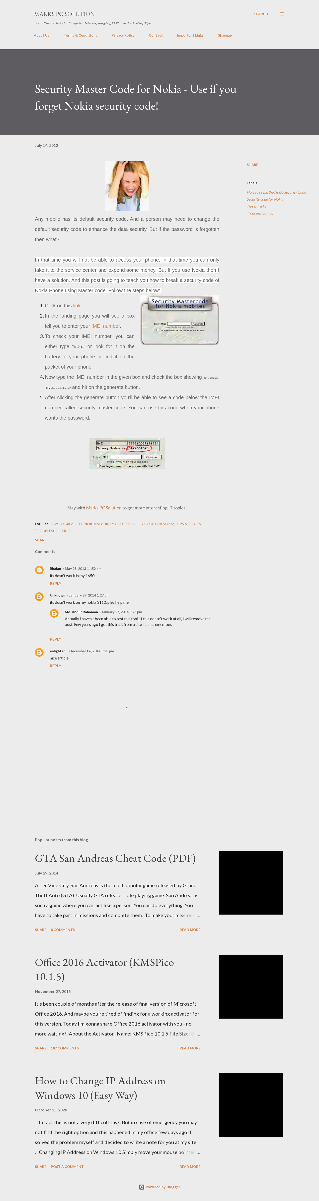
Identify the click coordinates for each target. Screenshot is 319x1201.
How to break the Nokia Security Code (276, 192)
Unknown (57, 595)
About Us (41, 35)
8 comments (63, 930)
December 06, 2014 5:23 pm (91, 651)
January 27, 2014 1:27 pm (89, 595)
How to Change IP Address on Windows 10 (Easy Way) (100, 1087)
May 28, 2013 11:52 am (83, 568)
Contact (156, 35)
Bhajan (55, 568)
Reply (55, 583)
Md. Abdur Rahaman (81, 612)
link (76, 305)
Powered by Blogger (159, 1187)
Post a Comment (67, 1166)
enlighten (58, 651)
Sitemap (225, 35)
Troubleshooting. (260, 213)
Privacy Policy (123, 35)
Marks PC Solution (64, 14)
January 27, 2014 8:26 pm (122, 612)
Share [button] (252, 165)
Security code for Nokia (265, 199)
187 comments (65, 1048)
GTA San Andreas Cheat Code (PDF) (115, 858)
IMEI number (105, 326)
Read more (190, 930)
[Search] (261, 14)
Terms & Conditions (80, 35)
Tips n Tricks (256, 206)
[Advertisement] (119, 775)
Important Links (190, 35)
